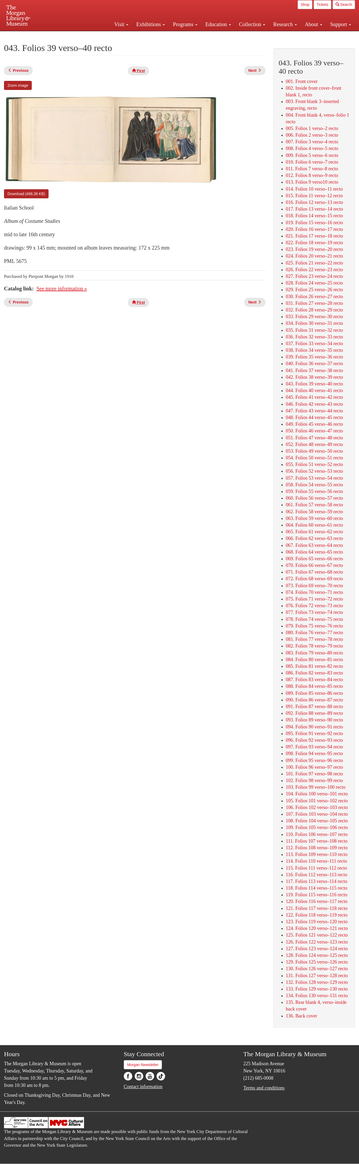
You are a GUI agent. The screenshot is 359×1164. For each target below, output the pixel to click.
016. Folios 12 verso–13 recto (314, 202)
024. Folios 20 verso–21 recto (314, 256)
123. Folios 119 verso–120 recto (317, 921)
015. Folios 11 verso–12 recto (314, 195)
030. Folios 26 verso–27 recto (314, 296)
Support (340, 24)
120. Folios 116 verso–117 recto (317, 901)
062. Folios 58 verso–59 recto (314, 511)
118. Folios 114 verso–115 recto (316, 888)
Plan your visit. (116, 36)
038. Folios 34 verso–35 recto (314, 350)
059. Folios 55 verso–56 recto (314, 491)
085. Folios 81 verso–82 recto (314, 666)
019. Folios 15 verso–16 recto (314, 222)
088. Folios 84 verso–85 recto (314, 686)
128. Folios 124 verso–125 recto (317, 955)
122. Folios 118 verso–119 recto (317, 915)
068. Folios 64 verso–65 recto (314, 552)
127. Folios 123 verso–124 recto (317, 948)
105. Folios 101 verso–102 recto (317, 800)
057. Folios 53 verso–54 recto (314, 478)
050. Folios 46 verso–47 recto (314, 430)
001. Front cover (302, 81)
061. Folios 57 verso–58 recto (314, 504)
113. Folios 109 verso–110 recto (317, 854)
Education (218, 24)
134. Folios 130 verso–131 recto (317, 995)
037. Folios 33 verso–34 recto (314, 343)
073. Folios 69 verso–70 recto (314, 585)
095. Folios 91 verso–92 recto (314, 733)
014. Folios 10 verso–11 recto (314, 189)
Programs (185, 24)
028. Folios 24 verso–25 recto (314, 283)
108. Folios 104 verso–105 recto (317, 820)
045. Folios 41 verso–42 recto (314, 397)
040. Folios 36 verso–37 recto (314, 363)
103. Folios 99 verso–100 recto (315, 787)
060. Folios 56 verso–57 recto (314, 498)
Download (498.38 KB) (26, 194)
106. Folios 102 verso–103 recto (317, 807)
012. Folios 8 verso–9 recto (312, 175)
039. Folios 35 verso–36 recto (314, 357)
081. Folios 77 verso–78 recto (314, 639)
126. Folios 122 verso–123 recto (317, 942)
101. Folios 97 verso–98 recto (314, 773)
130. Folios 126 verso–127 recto (317, 968)
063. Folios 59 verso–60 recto (314, 518)
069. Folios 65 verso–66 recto (314, 558)
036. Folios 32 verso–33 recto (314, 337)
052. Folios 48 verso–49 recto (314, 444)
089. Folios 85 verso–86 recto (314, 693)
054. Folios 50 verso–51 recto (314, 457)
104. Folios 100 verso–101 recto (317, 793)
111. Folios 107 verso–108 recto (317, 841)
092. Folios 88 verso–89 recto (314, 713)
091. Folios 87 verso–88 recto (314, 706)
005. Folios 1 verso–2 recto (312, 128)
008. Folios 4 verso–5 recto (312, 148)
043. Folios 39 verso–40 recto (314, 383)
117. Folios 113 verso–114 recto (316, 881)
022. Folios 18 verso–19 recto (314, 242)
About (313, 24)
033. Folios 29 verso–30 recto (314, 316)
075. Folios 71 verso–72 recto (314, 599)
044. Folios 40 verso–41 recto (314, 390)
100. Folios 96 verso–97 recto (314, 767)
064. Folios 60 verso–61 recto (314, 525)
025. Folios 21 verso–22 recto (314, 263)
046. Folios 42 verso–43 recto (314, 404)
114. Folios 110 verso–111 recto (316, 861)
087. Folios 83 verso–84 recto (314, 679)
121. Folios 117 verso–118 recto (317, 908)
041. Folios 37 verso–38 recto (314, 370)
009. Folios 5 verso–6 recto (312, 155)
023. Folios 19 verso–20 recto (314, 249)
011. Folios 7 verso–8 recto (312, 168)
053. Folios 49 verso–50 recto (314, 451)
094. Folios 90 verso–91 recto (314, 726)
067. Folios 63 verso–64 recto (314, 545)
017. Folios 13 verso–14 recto (314, 209)
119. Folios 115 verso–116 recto (316, 894)
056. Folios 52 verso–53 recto (314, 471)
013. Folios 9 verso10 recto (312, 182)
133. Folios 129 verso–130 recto (317, 989)
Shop (305, 4)
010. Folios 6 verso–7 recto (312, 162)
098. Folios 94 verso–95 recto (314, 753)
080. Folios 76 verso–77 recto (314, 632)
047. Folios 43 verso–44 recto (314, 410)
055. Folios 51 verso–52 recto (314, 464)
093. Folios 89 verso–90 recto (314, 720)
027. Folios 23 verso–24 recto (314, 276)
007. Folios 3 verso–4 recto (312, 141)
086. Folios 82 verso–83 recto (314, 673)
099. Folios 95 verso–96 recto (314, 760)
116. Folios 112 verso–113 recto (316, 874)
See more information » (62, 288)
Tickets (322, 4)
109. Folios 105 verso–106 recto (317, 827)
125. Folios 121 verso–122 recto (317, 935)
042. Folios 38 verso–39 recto (314, 377)
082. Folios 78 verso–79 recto (314, 646)
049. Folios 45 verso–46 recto (314, 424)
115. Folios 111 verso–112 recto (316, 868)
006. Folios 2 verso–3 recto (312, 135)
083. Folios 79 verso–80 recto (314, 653)
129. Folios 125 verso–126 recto (317, 962)
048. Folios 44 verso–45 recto (314, 417)
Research (285, 24)
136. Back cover (301, 1016)
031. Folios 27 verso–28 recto (314, 303)
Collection (252, 24)
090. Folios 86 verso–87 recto (314, 700)
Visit (121, 24)
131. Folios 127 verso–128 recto (317, 975)
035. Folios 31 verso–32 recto (314, 330)
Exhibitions (150, 24)
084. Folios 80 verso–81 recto (314, 659)
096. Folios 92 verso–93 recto (314, 740)
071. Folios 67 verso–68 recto (314, 572)
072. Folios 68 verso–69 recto (314, 578)
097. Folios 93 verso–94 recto (314, 746)
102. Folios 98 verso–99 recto (314, 780)
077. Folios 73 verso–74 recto (314, 612)
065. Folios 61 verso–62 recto (314, 531)
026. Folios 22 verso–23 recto (314, 269)
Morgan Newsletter (143, 1065)
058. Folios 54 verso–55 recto (314, 484)
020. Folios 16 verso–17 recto (314, 229)
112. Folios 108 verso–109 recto (317, 847)
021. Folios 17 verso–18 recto (314, 236)
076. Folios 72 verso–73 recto (314, 605)
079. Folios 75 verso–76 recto (314, 626)
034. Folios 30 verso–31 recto (314, 323)
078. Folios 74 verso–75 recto (314, 619)
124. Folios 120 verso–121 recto (317, 928)
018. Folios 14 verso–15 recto (314, 215)
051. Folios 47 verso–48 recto (314, 437)
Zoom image (17, 85)
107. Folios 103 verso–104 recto (317, 814)
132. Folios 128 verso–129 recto (317, 982)
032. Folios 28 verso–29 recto (314, 310)
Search (344, 4)
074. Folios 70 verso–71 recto (314, 592)
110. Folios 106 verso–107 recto (317, 834)
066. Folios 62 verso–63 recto (314, 538)
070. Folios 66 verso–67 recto (314, 565)
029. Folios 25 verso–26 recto (314, 289)
